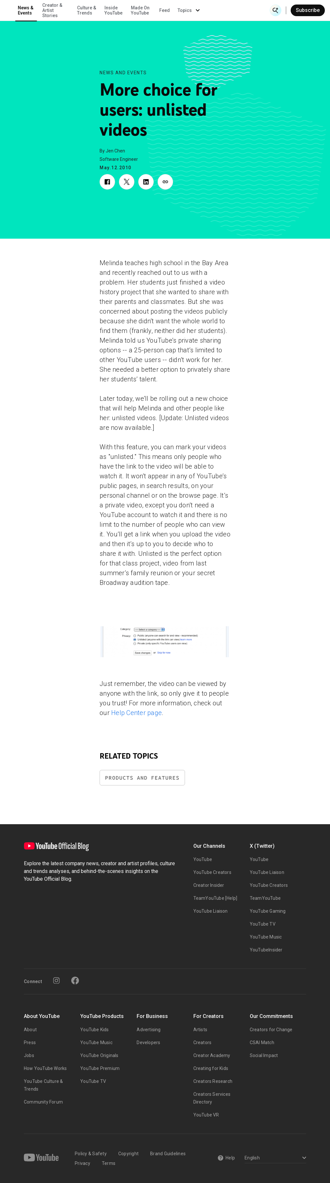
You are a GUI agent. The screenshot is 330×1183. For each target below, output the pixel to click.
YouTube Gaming (268, 911)
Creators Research (212, 1081)
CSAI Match (262, 1042)
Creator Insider (208, 885)
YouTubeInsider (266, 949)
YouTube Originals (99, 1055)
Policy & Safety (91, 1153)
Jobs (29, 1055)
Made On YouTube (204, 10)
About (30, 1029)
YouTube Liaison (210, 911)
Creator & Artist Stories (116, 10)
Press (30, 1042)
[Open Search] (275, 10)
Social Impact (264, 1055)
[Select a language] (274, 1158)
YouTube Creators (212, 872)
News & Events (90, 10)
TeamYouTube (265, 898)
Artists (200, 1029)
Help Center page (136, 713)
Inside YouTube (178, 10)
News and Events (123, 72)
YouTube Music (266, 936)
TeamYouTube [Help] (215, 898)
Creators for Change (271, 1029)
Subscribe (308, 10)
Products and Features (142, 778)
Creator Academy (211, 1055)
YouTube (202, 859)
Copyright (128, 1153)
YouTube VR (206, 1114)
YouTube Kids (94, 1029)
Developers (148, 1042)
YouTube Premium (100, 1068)
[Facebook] (75, 980)
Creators (202, 1042)
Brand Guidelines (168, 1153)
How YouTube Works (45, 1068)
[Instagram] (56, 980)
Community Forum (43, 1102)
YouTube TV (263, 924)
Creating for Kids (210, 1068)
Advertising (148, 1029)
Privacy (82, 1163)
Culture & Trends (150, 10)
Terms (108, 1163)
